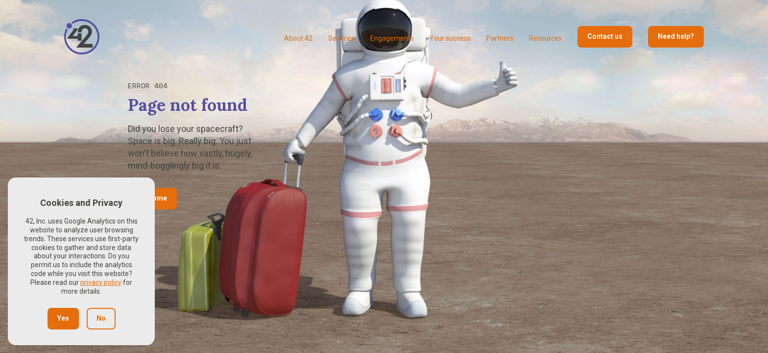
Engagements (392, 38)
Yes (63, 318)
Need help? (676, 36)
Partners (499, 38)
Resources (545, 38)
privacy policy (100, 282)
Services (341, 38)
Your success (450, 38)
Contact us (605, 36)
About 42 (298, 38)
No (101, 318)
